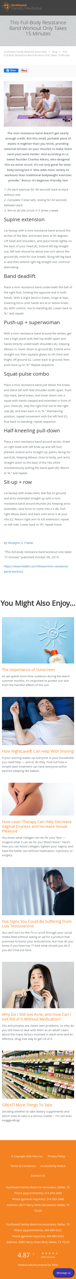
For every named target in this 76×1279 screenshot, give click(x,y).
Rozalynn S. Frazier (20, 543)
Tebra (55, 1265)
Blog (54, 51)
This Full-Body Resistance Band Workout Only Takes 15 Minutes (37, 53)
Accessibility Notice (53, 1166)
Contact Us (38, 1175)
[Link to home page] (28, 6)
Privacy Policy (56, 1156)
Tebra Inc (37, 1156)
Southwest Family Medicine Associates (25, 51)
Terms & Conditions (23, 1166)
